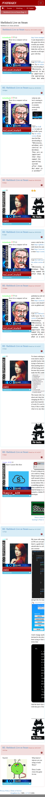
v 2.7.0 (27, 793)
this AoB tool (39, 62)
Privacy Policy (4, 791)
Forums (9, 8)
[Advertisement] (19, 17)
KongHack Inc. (16, 793)
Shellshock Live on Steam (13, 29)
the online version (37, 262)
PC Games (30, 8)
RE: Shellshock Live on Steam (15, 88)
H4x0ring (19, 8)
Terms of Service (16, 791)
